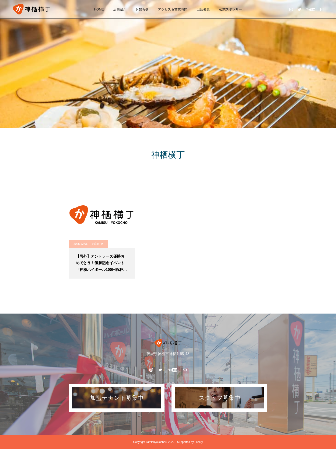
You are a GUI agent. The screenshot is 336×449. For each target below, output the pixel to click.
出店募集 (203, 9)
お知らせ (142, 9)
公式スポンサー (230, 9)
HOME (99, 9)
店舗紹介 (119, 9)
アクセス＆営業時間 (172, 9)
